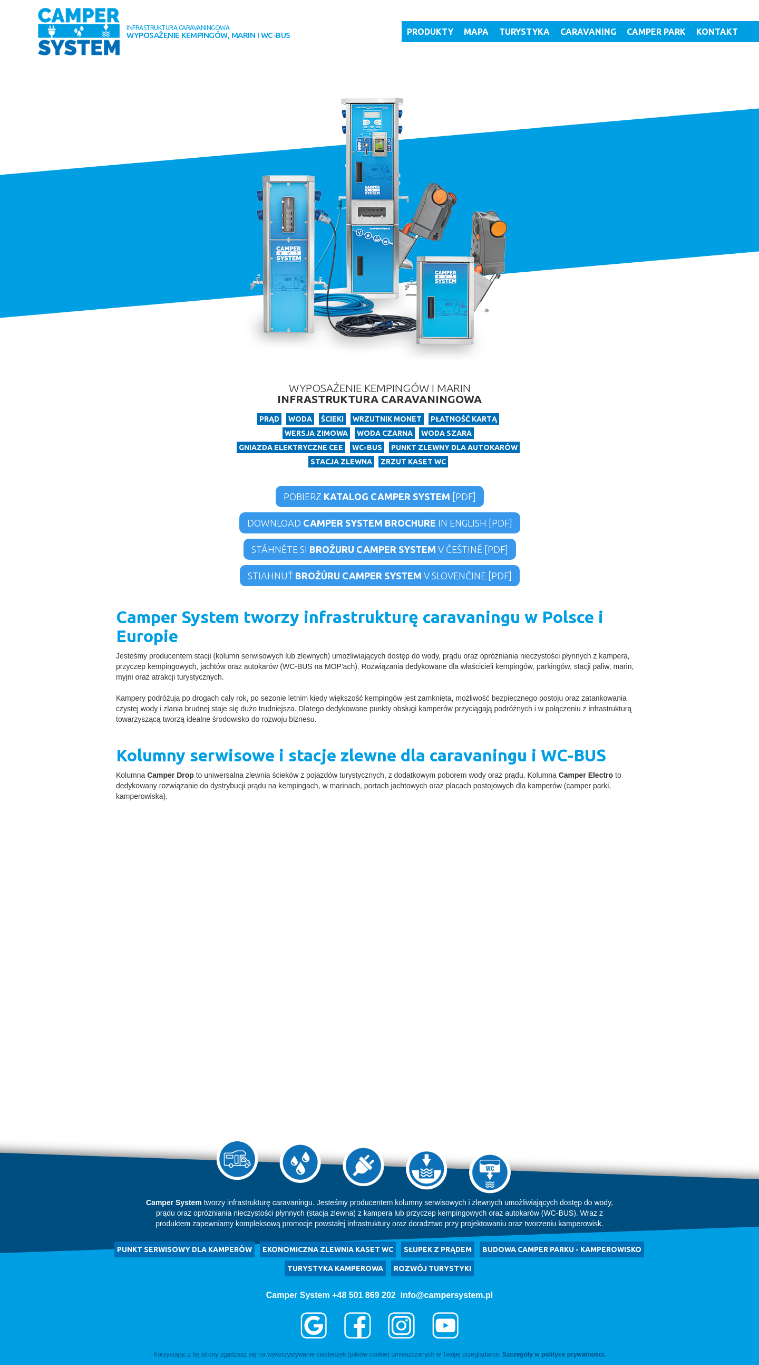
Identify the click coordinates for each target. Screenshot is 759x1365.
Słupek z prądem (438, 1249)
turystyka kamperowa (335, 1268)
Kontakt (717, 31)
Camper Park (656, 31)
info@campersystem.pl (447, 1295)
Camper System (298, 1295)
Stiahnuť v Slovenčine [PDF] (380, 575)
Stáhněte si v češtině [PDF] (379, 549)
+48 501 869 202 (364, 1295)
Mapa (476, 31)
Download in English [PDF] (379, 523)
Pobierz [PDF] (380, 496)
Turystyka (524, 31)
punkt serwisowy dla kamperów (184, 1249)
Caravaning (588, 31)
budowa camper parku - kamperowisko (561, 1249)
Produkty (430, 31)
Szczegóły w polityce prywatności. (554, 1354)
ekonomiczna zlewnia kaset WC (327, 1249)
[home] (79, 31)
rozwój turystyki (432, 1268)
